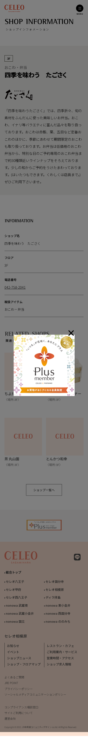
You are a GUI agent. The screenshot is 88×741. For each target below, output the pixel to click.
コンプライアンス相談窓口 (21, 709)
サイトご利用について (18, 714)
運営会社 (10, 720)
